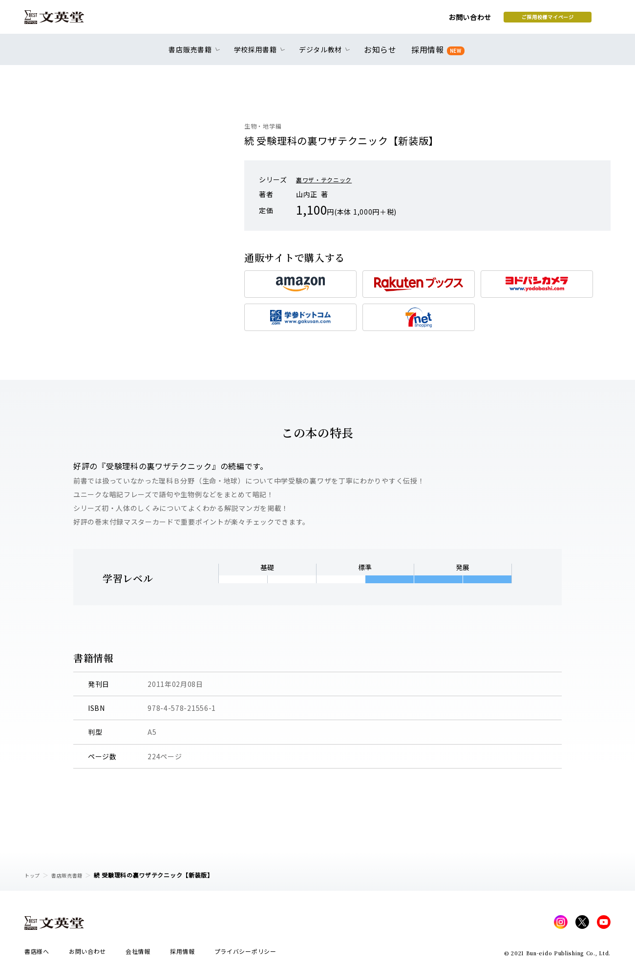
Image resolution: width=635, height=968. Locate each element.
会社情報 (138, 954)
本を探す (567, 20)
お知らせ (382, 55)
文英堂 (62, 20)
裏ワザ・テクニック (328, 179)
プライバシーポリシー (245, 954)
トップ (33, 875)
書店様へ (36, 954)
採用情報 (436, 55)
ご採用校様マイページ (469, 20)
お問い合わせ (391, 20)
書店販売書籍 (72, 875)
